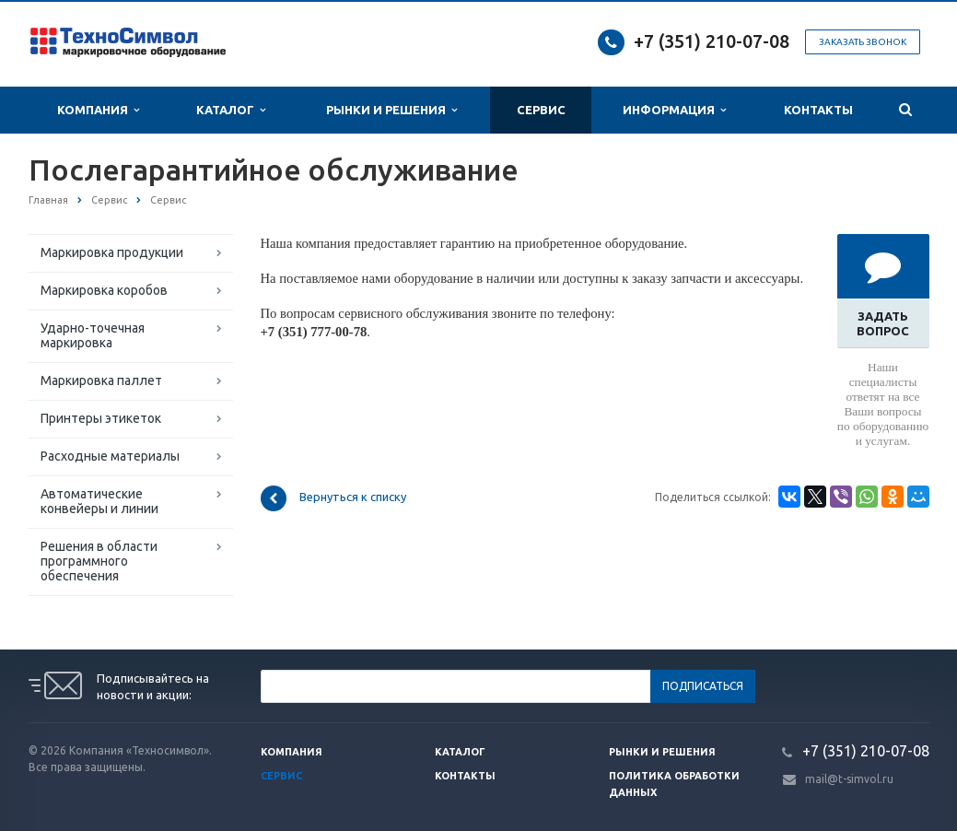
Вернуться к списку (333, 498)
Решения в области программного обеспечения (99, 561)
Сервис (541, 109)
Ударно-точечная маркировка (93, 335)
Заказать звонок (862, 42)
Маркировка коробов (104, 290)
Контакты (818, 109)
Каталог (230, 110)
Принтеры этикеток (101, 418)
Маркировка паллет (101, 380)
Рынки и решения (662, 751)
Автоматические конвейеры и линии (99, 501)
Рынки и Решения (391, 110)
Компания (98, 110)
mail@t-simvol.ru (849, 779)
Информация (674, 110)
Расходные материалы (110, 456)
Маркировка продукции (112, 252)
